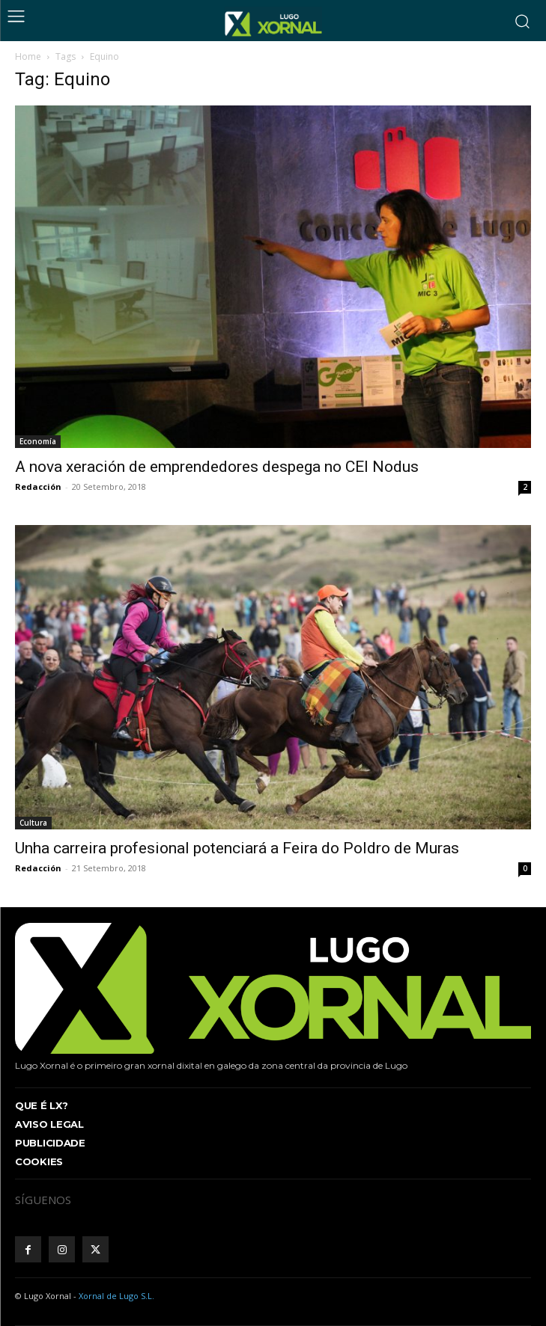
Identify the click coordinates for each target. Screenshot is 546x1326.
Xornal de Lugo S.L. (116, 1295)
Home (28, 56)
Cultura (33, 822)
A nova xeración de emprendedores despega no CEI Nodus (217, 467)
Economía (37, 441)
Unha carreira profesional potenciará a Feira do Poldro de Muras (237, 848)
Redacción (38, 486)
